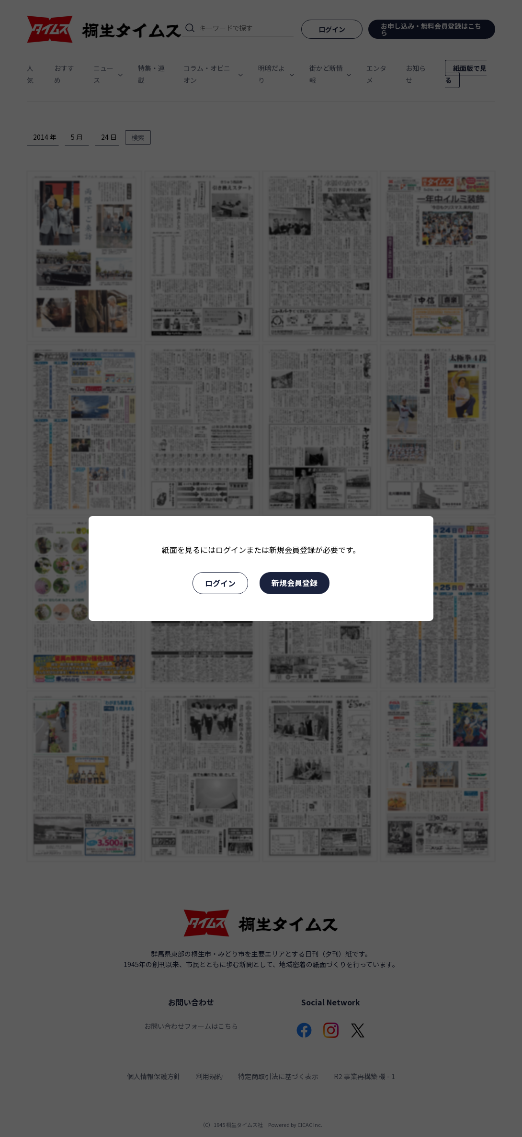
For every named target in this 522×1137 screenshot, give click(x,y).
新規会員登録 (295, 582)
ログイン (220, 583)
